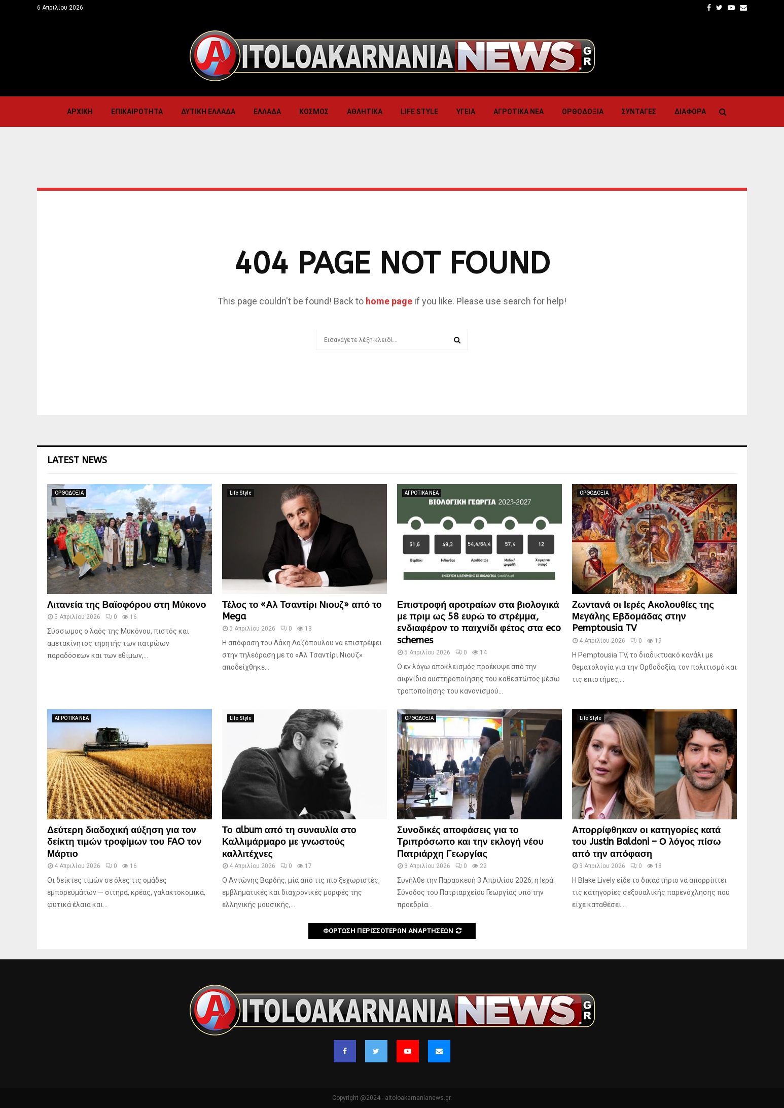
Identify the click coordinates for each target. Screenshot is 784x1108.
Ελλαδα (267, 112)
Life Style (419, 112)
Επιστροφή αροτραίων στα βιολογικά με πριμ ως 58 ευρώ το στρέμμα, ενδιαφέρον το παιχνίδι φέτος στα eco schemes (479, 622)
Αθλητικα (364, 112)
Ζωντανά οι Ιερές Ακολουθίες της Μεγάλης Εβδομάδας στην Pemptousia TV (643, 616)
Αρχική (80, 112)
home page (389, 301)
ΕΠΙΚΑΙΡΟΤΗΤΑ (137, 112)
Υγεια (465, 112)
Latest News (77, 460)
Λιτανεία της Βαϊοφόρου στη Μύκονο (126, 604)
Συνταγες (639, 112)
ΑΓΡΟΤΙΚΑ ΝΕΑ (518, 112)
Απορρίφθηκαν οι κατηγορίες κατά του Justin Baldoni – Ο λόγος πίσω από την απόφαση (646, 841)
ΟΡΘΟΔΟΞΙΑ (582, 112)
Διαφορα (690, 112)
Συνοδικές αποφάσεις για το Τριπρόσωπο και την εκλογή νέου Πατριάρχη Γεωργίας (470, 841)
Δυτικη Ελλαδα (208, 112)
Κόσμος (314, 112)
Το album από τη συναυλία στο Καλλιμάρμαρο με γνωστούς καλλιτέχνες (289, 841)
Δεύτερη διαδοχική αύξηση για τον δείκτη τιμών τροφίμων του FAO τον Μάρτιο (124, 841)
